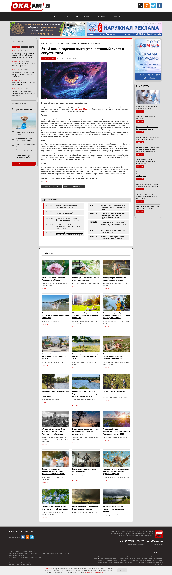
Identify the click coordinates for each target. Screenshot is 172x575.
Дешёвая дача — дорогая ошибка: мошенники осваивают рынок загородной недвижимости (147, 149)
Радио (76, 16)
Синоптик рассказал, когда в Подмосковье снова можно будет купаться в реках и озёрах (85, 394)
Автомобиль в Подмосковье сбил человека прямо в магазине (147, 208)
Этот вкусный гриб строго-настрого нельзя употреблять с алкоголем (113, 238)
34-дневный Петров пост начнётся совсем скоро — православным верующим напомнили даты (113, 216)
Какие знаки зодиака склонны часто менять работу (84, 470)
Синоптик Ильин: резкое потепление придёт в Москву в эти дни (54, 356)
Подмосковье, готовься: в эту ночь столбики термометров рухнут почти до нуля (85, 431)
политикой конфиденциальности (96, 572)
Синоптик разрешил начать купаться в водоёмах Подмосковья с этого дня (55, 315)
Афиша (87, 16)
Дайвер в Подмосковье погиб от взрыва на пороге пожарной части (148, 185)
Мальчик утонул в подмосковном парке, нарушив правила (147, 138)
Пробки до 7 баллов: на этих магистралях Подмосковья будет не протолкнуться (68, 226)
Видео (65, 16)
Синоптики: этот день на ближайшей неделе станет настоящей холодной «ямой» (53, 471)
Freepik (49, 182)
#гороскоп (46, 186)
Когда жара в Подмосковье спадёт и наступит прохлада (85, 279)
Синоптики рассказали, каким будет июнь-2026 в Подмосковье (55, 508)
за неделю (16, 47)
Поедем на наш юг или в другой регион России (24, 139)
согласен (49, 568)
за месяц (24, 47)
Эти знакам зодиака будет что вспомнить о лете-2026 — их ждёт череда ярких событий (116, 315)
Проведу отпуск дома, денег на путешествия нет (25, 151)
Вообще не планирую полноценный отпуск (23, 157)
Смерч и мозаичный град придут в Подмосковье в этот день (85, 508)
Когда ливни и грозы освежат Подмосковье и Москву (53, 279)
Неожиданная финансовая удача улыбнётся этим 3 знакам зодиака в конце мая (116, 471)
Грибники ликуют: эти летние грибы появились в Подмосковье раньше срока (113, 207)
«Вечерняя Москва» (82, 109)
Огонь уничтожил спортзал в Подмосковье (146, 117)
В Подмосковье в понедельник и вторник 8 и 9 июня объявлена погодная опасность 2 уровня (23, 55)
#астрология (56, 186)
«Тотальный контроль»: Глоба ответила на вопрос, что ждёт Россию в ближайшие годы (53, 431)
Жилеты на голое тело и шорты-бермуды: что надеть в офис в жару (68, 219)
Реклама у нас (116, 16)
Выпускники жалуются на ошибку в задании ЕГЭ (23, 83)
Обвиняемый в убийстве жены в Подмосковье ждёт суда (147, 128)
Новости (54, 16)
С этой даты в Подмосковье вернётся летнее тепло (114, 393)
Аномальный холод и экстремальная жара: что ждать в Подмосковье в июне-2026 (116, 431)
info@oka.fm (155, 541)
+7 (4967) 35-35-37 (132, 541)
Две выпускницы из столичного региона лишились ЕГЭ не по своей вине (23, 74)
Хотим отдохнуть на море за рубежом (25, 133)
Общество (51, 43)
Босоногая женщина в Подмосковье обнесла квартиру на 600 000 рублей (148, 174)
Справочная (100, 16)
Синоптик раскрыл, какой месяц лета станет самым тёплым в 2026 (85, 356)
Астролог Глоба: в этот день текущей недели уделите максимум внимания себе (114, 356)
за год (31, 47)
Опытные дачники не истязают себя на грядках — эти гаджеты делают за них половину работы (114, 224)
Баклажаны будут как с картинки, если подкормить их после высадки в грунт (69, 234)
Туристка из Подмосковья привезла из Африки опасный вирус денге (146, 196)
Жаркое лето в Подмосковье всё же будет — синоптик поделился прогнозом (85, 315)
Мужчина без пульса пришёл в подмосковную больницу (66, 206)
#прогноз (67, 186)
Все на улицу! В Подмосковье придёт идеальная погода (113, 231)
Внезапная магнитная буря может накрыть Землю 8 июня (67, 213)
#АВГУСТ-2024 (78, 186)
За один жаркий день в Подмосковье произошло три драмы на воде (146, 161)
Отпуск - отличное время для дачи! (25, 145)
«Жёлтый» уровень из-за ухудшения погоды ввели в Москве (113, 509)
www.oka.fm (97, 558)
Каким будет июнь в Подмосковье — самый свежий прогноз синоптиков (55, 394)
